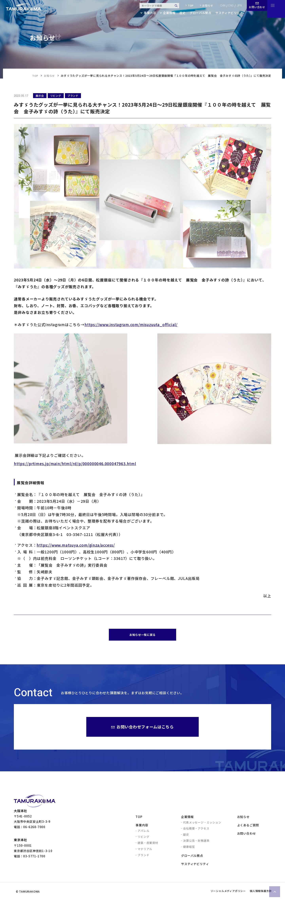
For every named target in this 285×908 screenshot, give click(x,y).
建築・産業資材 (148, 845)
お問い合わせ (246, 835)
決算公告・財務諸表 (196, 843)
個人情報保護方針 (257, 899)
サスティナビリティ (226, 13)
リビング (143, 839)
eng (228, 5)
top (188, 5)
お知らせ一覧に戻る (142, 635)
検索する (173, 6)
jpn (236, 5)
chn (220, 5)
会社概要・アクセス (196, 830)
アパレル (143, 833)
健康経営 (189, 849)
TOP (34, 76)
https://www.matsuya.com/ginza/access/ (76, 545)
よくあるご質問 (248, 827)
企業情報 (187, 819)
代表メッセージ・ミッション (202, 824)
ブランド (143, 857)
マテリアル (145, 851)
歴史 (180, 13)
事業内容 (142, 827)
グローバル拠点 (198, 13)
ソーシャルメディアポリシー (218, 899)
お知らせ (205, 5)
